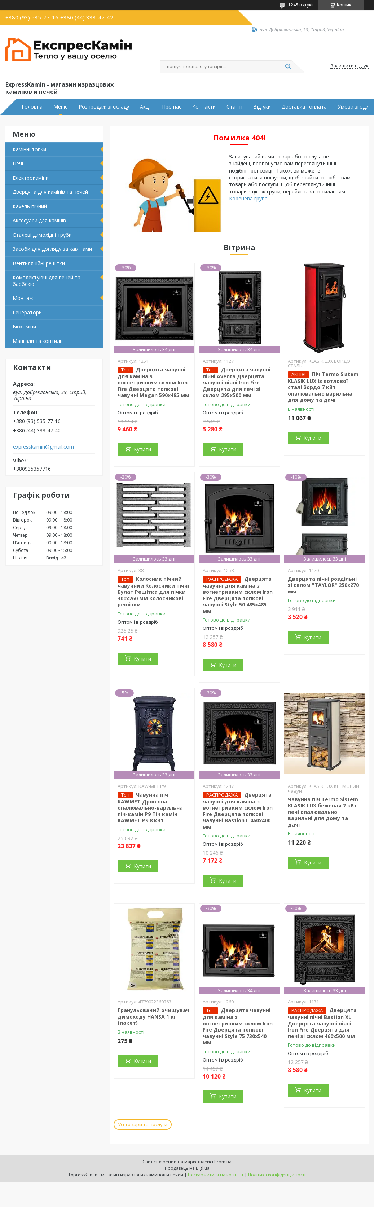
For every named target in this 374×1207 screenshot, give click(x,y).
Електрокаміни (31, 177)
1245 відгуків (301, 5)
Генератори (27, 312)
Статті (234, 106)
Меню (60, 106)
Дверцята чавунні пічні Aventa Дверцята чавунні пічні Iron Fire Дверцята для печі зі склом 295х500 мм (236, 382)
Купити (142, 449)
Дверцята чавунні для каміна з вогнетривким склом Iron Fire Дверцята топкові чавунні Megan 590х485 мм (153, 382)
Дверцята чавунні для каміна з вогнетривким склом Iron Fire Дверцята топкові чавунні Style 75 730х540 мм (238, 1026)
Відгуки (262, 106)
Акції (145, 106)
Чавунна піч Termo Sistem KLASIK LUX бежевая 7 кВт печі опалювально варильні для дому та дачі (323, 812)
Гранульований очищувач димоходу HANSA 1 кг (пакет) (153, 1016)
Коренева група (248, 198)
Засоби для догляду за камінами (52, 248)
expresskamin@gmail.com (43, 447)
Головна (32, 106)
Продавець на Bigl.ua (187, 1168)
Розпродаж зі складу (104, 106)
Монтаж (23, 298)
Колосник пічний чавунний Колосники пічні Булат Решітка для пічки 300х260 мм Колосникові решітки (153, 591)
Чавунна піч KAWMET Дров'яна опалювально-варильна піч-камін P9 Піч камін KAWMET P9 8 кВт (150, 807)
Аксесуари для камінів (39, 220)
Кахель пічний (30, 206)
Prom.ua (223, 1162)
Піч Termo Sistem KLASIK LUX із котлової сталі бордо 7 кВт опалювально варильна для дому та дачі (323, 387)
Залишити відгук (349, 66)
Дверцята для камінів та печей (50, 191)
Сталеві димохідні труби (42, 234)
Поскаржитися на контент (215, 1175)
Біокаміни (24, 326)
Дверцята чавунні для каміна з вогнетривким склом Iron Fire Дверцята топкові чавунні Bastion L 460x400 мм (238, 810)
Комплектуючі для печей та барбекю (46, 280)
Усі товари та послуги (142, 1124)
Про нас (171, 106)
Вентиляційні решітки (39, 263)
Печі (18, 163)
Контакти (204, 106)
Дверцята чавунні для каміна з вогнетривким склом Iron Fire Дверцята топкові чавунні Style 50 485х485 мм (238, 594)
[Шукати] (288, 66)
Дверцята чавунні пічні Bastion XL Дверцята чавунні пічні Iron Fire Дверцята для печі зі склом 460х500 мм (322, 1023)
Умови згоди (353, 106)
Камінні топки (29, 149)
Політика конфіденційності (276, 1175)
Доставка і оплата (304, 106)
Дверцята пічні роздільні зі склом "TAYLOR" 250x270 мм (323, 585)
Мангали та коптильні (40, 340)
